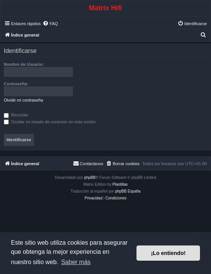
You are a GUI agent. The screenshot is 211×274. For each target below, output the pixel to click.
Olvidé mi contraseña (23, 100)
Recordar (16, 115)
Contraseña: (16, 83)
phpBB (89, 177)
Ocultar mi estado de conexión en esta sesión (50, 121)
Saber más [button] (75, 262)
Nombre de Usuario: (24, 64)
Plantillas (120, 184)
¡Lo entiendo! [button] (168, 253)
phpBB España (128, 191)
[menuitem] (50, 23)
